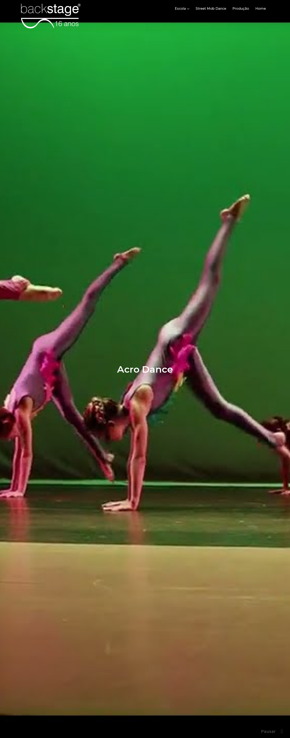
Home (260, 9)
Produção (240, 9)
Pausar (268, 731)
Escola (180, 9)
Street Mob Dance (211, 9)
